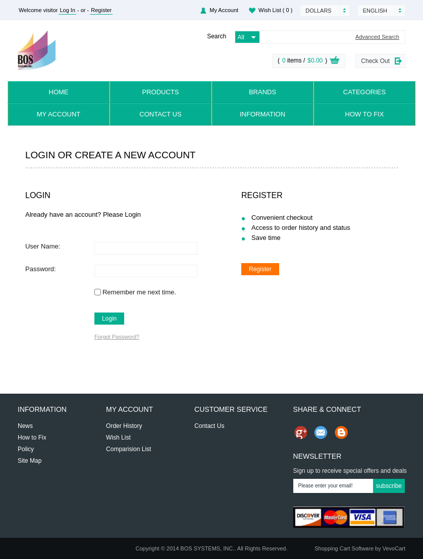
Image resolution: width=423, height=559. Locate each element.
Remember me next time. (139, 292)
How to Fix (364, 114)
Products (160, 92)
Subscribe (389, 485)
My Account (223, 10)
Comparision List (128, 449)
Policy (26, 449)
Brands (262, 92)
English (375, 11)
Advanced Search (377, 37)
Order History (124, 425)
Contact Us (160, 114)
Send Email (321, 432)
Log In (67, 10)
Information (262, 114)
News (25, 425)
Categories (364, 92)
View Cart (335, 61)
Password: (40, 269)
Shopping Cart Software (344, 548)
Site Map (29, 460)
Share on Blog (341, 432)
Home (59, 92)
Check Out (375, 61)
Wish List (275, 10)
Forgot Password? (116, 337)
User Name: (42, 246)
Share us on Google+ (300, 432)
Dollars (318, 11)
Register (101, 10)
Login (109, 318)
